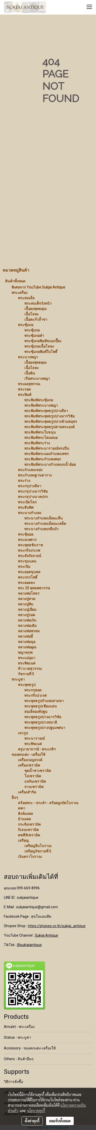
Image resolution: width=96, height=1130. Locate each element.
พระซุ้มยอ (25, 534)
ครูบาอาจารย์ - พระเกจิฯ (37, 749)
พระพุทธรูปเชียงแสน (40, 706)
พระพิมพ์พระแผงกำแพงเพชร (46, 454)
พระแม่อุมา (26, 658)
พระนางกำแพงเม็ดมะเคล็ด (45, 524)
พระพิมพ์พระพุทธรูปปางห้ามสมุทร (50, 421)
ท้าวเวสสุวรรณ (30, 669)
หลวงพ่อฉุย (26, 642)
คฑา (21, 808)
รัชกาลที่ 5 (26, 674)
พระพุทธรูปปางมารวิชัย (42, 717)
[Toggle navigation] (89, 7)
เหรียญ (23, 840)
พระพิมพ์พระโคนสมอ (41, 438)
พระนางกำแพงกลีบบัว (41, 529)
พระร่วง (24, 481)
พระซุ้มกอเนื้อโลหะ (39, 346)
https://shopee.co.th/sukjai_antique (57, 926)
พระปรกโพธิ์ (27, 577)
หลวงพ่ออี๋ (25, 636)
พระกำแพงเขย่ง (30, 470)
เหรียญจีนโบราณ (37, 846)
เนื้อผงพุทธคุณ (35, 309)
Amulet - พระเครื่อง (19, 1027)
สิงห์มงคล (25, 814)
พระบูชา (18, 679)
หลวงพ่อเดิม (27, 626)
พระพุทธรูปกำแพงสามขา (44, 701)
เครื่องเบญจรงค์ (30, 760)
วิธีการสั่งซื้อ (13, 1082)
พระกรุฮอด (32, 690)
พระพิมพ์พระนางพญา (41, 405)
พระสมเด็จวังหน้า (38, 303)
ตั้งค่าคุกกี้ (32, 1120)
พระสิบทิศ (26, 507)
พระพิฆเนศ (26, 663)
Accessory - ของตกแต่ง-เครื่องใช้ (30, 1048)
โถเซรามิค (32, 776)
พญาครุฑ (25, 652)
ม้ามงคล (24, 819)
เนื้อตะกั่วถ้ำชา (35, 319)
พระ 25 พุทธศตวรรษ (34, 588)
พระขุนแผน (27, 561)
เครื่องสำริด (27, 792)
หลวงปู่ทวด (26, 599)
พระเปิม (24, 566)
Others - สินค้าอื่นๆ (19, 1059)
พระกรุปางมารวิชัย (33, 491)
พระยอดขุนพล (29, 572)
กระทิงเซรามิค (29, 824)
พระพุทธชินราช (30, 545)
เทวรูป (23, 733)
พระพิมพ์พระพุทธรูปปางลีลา (46, 411)
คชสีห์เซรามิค (29, 835)
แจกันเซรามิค (35, 781)
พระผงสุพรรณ (29, 384)
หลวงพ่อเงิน (27, 620)
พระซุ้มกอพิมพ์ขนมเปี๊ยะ (43, 341)
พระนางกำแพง (29, 513)
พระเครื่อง (19, 293)
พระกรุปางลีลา (29, 486)
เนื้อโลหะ (31, 314)
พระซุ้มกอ (25, 325)
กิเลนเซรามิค (28, 830)
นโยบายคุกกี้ (36, 1110)
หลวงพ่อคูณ (27, 647)
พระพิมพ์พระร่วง (37, 443)
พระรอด (24, 389)
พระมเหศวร (27, 540)
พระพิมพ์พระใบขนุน (40, 432)
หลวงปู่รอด (26, 615)
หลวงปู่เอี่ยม (27, 609)
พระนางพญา (28, 357)
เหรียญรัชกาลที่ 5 (37, 851)
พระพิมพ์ (24, 395)
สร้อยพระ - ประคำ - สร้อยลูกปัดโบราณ (48, 803)
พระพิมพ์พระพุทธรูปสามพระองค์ (49, 427)
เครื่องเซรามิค (29, 765)
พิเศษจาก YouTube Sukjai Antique (38, 287)
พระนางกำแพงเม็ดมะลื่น (43, 518)
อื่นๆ (15, 797)
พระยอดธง (26, 583)
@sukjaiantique (29, 945)
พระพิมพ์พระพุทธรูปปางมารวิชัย (49, 416)
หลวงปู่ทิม (25, 604)
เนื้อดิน (29, 373)
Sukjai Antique (46, 935)
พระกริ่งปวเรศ (29, 550)
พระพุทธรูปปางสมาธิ (40, 722)
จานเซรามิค (34, 787)
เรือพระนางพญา (37, 378)
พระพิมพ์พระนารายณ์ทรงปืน (46, 448)
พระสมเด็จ (26, 298)
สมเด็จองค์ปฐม (35, 712)
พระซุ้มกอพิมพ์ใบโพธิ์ (40, 352)
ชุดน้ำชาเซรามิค (37, 771)
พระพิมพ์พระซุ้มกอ (38, 400)
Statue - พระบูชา (17, 1037)
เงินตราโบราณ (30, 857)
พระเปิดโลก (27, 502)
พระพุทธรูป (27, 685)
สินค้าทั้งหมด (15, 281)
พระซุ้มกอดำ (34, 336)
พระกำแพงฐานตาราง (35, 475)
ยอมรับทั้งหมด (60, 1120)
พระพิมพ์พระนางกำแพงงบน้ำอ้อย (50, 464)
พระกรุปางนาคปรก (33, 497)
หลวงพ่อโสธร (28, 593)
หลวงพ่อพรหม (29, 631)
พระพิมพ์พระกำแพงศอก (42, 459)
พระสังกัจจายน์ (29, 556)
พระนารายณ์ (34, 738)
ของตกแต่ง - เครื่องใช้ (28, 754)
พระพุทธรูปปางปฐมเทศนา (44, 728)
